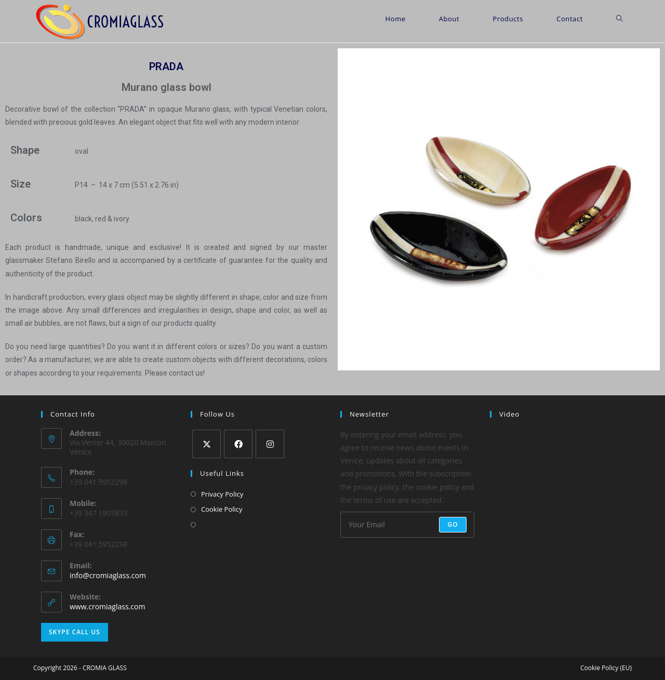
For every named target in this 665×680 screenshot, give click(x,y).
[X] (206, 444)
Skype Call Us (74, 632)
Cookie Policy (222, 509)
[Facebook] (238, 444)
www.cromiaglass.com (107, 606)
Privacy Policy (222, 494)
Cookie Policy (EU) (606, 667)
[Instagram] (270, 444)
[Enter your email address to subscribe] (407, 525)
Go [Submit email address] (452, 524)
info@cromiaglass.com (108, 575)
